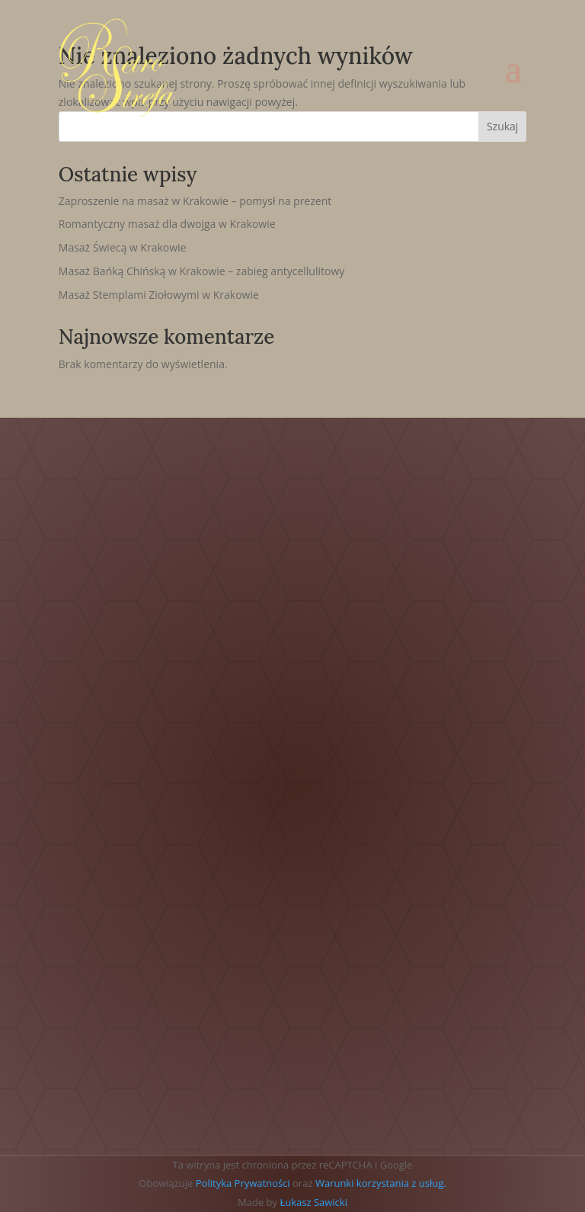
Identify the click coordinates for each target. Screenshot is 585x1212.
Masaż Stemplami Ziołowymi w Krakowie (159, 294)
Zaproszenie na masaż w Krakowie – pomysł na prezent (195, 201)
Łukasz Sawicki (313, 1202)
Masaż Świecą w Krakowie (123, 247)
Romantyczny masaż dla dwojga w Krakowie (167, 223)
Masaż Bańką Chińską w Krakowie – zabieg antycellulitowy (202, 271)
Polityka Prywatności (243, 1183)
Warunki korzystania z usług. (380, 1183)
